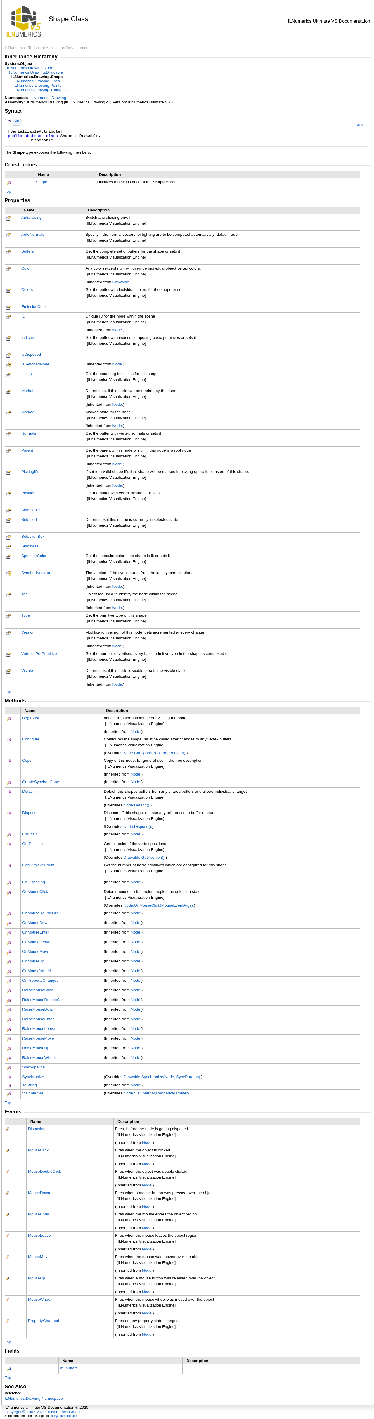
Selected (29, 519)
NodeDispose (137, 826)
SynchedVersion (35, 572)
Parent (27, 450)
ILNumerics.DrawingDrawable (36, 72)
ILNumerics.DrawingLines (36, 81)
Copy (359, 124)
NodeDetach (136, 805)
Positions (29, 493)
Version (27, 632)
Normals (28, 433)
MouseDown (39, 1193)
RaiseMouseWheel (39, 1057)
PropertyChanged (43, 1321)
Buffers (27, 251)
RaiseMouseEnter (38, 1019)
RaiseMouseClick (37, 990)
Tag (24, 594)
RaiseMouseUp (35, 1048)
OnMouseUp (33, 961)
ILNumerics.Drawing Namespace (34, 1398)
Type (25, 615)
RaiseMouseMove (38, 1038)
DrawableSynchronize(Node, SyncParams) (162, 1077)
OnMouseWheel (36, 971)
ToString (29, 1085)
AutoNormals (32, 234)
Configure (30, 739)
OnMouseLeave (36, 942)
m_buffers (69, 1368)
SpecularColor (33, 556)
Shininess (30, 546)
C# (10, 121)
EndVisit (29, 834)
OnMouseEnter (35, 932)
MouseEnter (38, 1214)
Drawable (120, 282)
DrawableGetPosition (144, 857)
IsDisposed (31, 354)
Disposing (37, 1129)
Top (8, 191)
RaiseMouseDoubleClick (43, 1000)
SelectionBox (32, 536)
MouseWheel (39, 1299)
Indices (27, 337)
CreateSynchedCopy (40, 782)
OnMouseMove (35, 951)
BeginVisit (31, 718)
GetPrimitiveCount (38, 865)
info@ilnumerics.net (64, 1416)
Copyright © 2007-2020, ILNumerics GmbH (42, 1412)
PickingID (29, 471)
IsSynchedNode (35, 364)
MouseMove (39, 1257)
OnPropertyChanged (40, 980)
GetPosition (32, 844)
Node (117, 330)
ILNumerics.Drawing (48, 98)
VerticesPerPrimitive (39, 653)
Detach (28, 791)
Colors (27, 289)
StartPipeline (33, 1067)
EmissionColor (34, 306)
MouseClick (38, 1150)
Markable (29, 390)
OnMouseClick (35, 891)
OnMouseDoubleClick (41, 913)
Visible (27, 670)
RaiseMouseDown (38, 1009)
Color (26, 268)
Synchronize (33, 1077)
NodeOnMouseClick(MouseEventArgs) (158, 905)
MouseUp (36, 1278)
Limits (26, 374)
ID (23, 316)
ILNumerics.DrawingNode (30, 68)
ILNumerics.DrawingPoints (37, 85)
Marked (27, 412)
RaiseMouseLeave (38, 1028)
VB (17, 121)
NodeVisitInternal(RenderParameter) (156, 1093)
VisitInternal (32, 1093)
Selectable (30, 510)
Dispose (29, 813)
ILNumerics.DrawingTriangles (40, 90)
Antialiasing (31, 217)
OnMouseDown (36, 922)
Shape (41, 182)
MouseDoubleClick (44, 1171)
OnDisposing (33, 882)
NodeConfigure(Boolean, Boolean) (155, 753)
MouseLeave (39, 1235)
